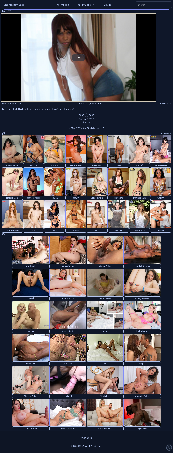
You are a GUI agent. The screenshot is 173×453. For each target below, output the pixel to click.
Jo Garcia (68, 363)
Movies (108, 4)
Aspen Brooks (30, 428)
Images (86, 4)
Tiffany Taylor (12, 165)
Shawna (54, 165)
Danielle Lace (139, 197)
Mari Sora (118, 197)
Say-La (55, 197)
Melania (160, 230)
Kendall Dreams (142, 266)
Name (31, 298)
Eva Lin (33, 165)
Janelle (76, 230)
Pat (97, 230)
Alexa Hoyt (97, 165)
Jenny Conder (68, 266)
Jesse (105, 331)
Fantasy (17, 103)
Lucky (139, 165)
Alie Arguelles (75, 165)
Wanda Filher (105, 266)
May (76, 197)
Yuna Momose (12, 230)
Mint (54, 230)
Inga (33, 230)
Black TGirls (8, 11)
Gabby (160, 197)
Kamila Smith (68, 331)
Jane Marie (31, 266)
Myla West (142, 428)
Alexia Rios (105, 396)
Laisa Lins (30, 363)
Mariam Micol (33, 197)
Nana (105, 363)
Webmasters (86, 437)
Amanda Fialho (142, 396)
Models (65, 4)
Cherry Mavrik (105, 428)
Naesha (118, 230)
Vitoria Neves (161, 165)
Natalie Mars (12, 197)
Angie (142, 363)
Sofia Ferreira (97, 197)
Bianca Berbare (68, 428)
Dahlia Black (68, 298)
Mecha (31, 331)
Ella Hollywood (142, 331)
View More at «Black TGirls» (86, 127)
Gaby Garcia (139, 230)
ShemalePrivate (14, 4)
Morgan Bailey (30, 396)
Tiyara (118, 165)
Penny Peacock (142, 298)
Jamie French (105, 298)
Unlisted (68, 396)
